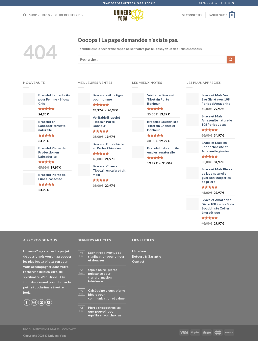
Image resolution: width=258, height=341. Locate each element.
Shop (34, 15)
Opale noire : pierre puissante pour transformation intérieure (102, 275)
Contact (138, 261)
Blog (47, 15)
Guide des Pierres (69, 15)
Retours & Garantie (146, 256)
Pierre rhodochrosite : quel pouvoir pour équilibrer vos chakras (104, 311)
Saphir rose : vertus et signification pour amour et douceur (106, 256)
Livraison (139, 251)
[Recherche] (24, 15)
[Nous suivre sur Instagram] (225, 3)
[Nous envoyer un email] (229, 3)
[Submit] (231, 59)
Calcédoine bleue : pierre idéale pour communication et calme (106, 294)
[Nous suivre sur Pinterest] (233, 3)
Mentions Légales (46, 329)
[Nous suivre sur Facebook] (221, 3)
